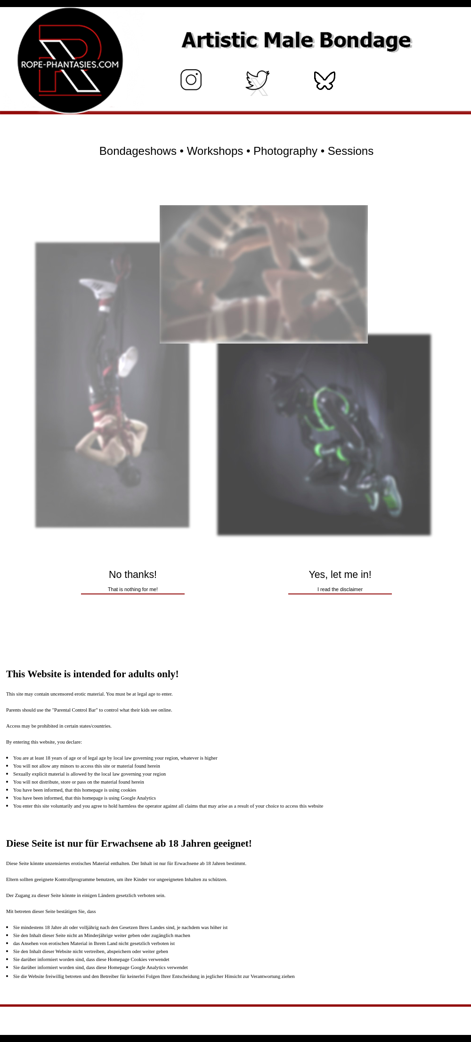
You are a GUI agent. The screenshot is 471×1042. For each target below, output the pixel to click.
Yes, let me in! (340, 580)
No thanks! (133, 580)
